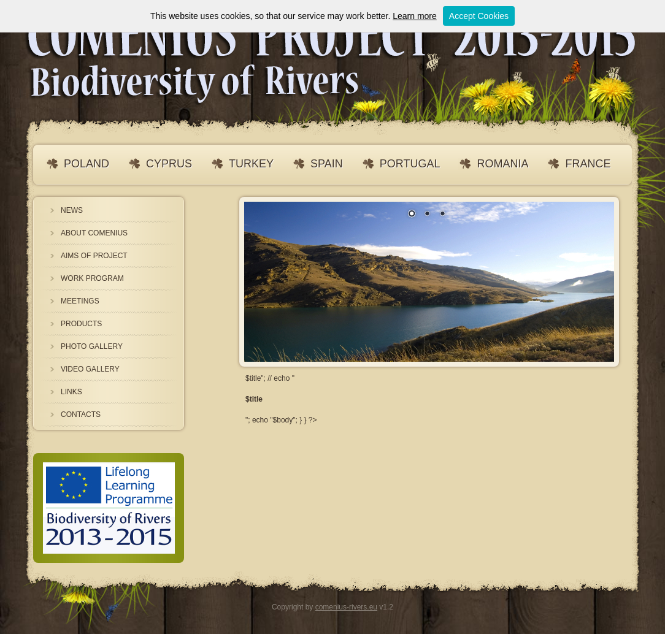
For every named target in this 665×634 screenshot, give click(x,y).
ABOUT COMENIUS (94, 233)
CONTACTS (81, 414)
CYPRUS (169, 164)
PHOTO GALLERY (92, 346)
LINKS (71, 392)
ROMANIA (502, 164)
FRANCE (587, 164)
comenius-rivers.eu (346, 607)
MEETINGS (80, 301)
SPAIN (326, 164)
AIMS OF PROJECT (94, 255)
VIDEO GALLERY (90, 369)
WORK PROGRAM (92, 278)
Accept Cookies (479, 16)
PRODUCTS (81, 323)
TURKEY (251, 164)
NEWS (72, 210)
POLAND (86, 164)
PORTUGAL (410, 164)
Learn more (415, 16)
